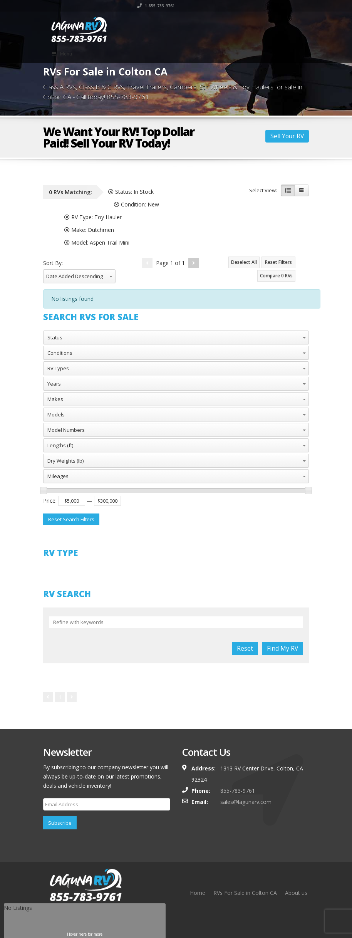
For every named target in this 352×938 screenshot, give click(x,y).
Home (197, 892)
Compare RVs (276, 275)
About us (296, 892)
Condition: (136, 204)
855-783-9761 (237, 790)
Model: (96, 242)
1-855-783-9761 (290, 5)
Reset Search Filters (71, 519)
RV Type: (93, 217)
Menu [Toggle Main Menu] (61, 53)
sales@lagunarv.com (246, 801)
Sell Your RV (287, 136)
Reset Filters (278, 262)
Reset (245, 648)
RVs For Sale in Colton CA (245, 892)
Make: (89, 229)
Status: (131, 191)
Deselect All (244, 262)
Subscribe (60, 822)
